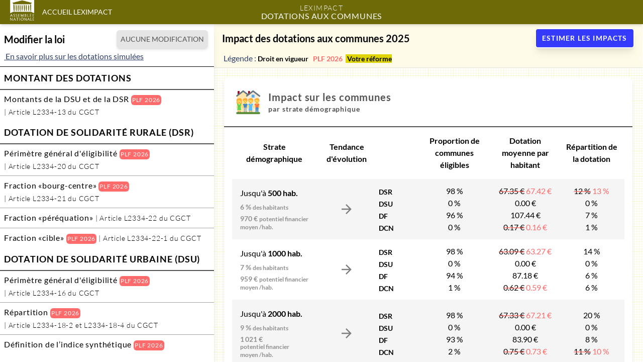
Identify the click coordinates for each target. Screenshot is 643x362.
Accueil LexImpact (77, 12)
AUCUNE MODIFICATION (162, 39)
